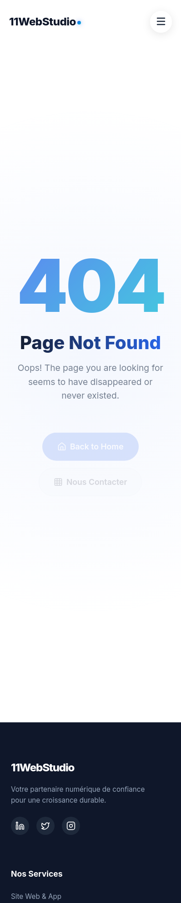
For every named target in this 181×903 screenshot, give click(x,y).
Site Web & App (36, 896)
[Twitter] (45, 826)
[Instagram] (71, 826)
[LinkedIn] (20, 826)
